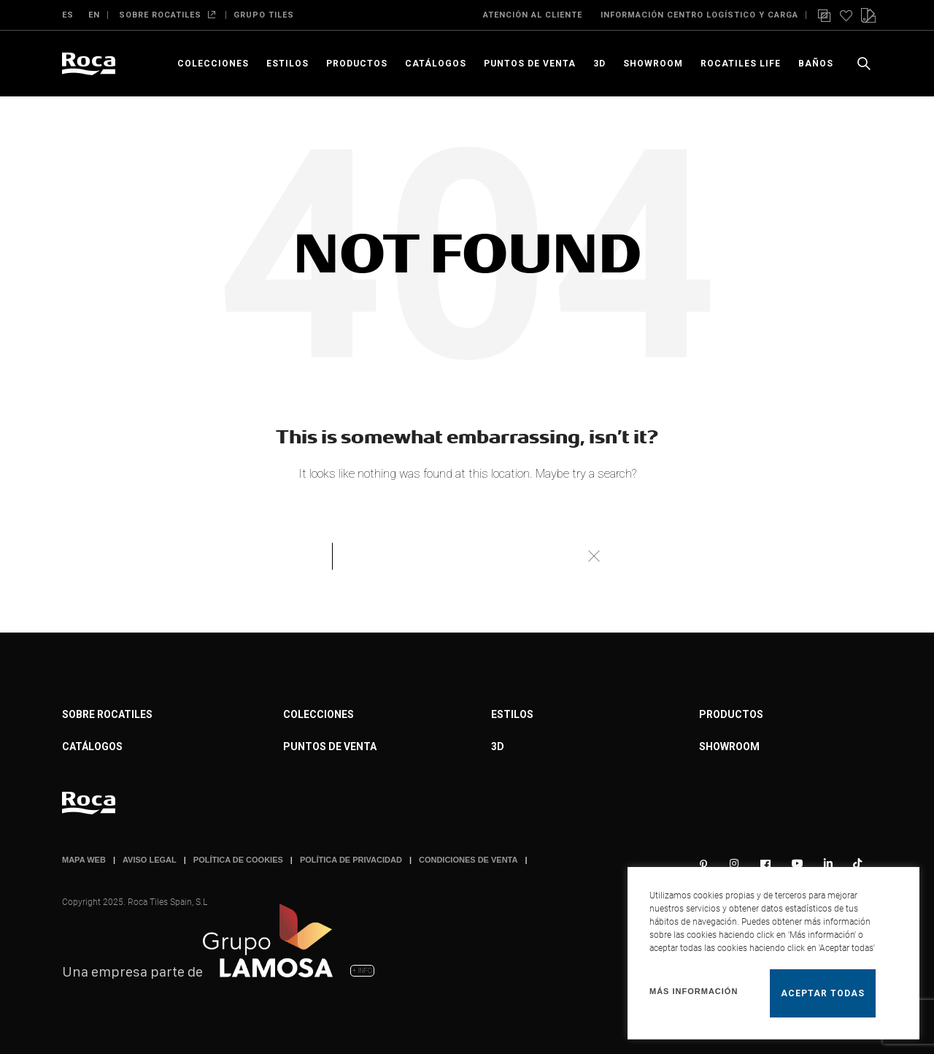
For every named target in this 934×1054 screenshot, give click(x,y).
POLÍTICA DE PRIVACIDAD (351, 859)
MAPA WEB (84, 859)
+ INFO (362, 970)
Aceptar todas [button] (823, 993)
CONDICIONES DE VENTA (468, 859)
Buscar (593, 555)
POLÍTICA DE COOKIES (238, 859)
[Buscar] (467, 555)
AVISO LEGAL (150, 859)
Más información (693, 991)
